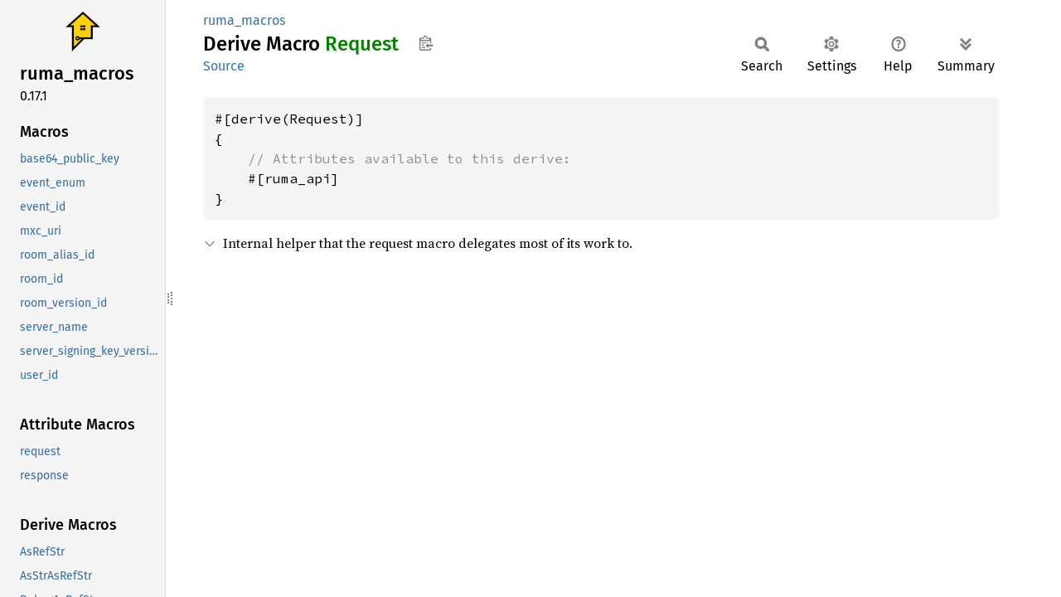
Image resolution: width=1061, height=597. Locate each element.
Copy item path (425, 43)
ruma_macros (244, 20)
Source (224, 66)
